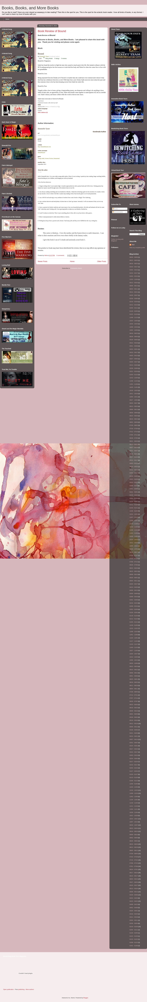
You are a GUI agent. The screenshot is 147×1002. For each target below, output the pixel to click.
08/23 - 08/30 (134, 260)
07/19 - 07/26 (134, 428)
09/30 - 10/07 (134, 825)
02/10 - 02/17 (134, 273)
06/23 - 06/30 (134, 704)
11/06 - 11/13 (134, 317)
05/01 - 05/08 (134, 346)
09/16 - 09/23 (134, 831)
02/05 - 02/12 (134, 308)
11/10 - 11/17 (134, 644)
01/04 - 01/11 (134, 508)
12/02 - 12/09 (134, 796)
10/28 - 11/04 (134, 812)
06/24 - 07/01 (134, 869)
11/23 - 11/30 (134, 524)
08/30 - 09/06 (134, 257)
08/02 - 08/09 (134, 422)
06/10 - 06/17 (134, 876)
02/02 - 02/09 (134, 609)
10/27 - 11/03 (134, 650)
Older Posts (101, 261)
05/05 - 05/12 (134, 727)
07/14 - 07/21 (134, 695)
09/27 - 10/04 (134, 400)
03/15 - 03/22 (134, 482)
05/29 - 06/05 (134, 339)
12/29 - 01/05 (134, 625)
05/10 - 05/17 (134, 460)
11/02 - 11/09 (134, 533)
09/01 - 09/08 (134, 676)
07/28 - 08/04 (134, 692)
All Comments (118, 212)
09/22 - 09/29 (134, 666)
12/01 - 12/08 (134, 634)
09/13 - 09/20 (134, 406)
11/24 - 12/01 (134, 638)
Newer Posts (42, 261)
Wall (45, 255)
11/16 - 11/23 (134, 527)
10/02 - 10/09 (134, 330)
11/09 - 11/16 (134, 530)
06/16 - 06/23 (134, 707)
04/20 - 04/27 (134, 584)
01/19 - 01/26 (134, 616)
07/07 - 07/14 (134, 698)
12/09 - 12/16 (134, 793)
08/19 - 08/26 (134, 844)
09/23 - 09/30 (134, 828)
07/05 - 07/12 (134, 435)
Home (7, 19)
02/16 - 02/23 (134, 603)
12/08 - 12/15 (134, 631)
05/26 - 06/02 (134, 717)
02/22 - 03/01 (134, 492)
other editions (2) (43, 112)
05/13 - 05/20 (134, 282)
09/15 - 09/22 (134, 669)
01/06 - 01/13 (134, 780)
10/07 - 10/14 (134, 822)
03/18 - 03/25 (134, 914)
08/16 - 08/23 (134, 419)
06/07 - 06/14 (134, 447)
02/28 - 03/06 (134, 368)
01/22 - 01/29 (134, 314)
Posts (115, 209)
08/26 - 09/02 (134, 841)
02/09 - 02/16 (134, 606)
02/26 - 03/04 (134, 923)
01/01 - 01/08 (134, 945)
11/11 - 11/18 (134, 806)
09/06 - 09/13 (134, 409)
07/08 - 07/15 (134, 863)
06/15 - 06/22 (134, 571)
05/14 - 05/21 (134, 292)
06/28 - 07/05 (134, 438)
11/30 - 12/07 (134, 520)
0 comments (60, 255)
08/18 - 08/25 (134, 263)
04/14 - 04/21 (134, 736)
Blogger (85, 998)
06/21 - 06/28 (134, 441)
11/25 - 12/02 (134, 799)
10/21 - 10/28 (134, 815)
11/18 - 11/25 (134, 803)
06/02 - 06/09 (134, 714)
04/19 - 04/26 (134, 466)
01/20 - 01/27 (134, 774)
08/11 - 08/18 (134, 685)
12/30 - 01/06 (134, 784)
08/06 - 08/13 (134, 286)
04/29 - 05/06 (134, 895)
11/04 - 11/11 (134, 809)
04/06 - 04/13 (134, 590)
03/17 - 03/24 (134, 749)
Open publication (8, 989)
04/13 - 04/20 (134, 587)
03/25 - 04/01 (134, 911)
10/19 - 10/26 (134, 539)
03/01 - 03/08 (134, 489)
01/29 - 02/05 (134, 311)
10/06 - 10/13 (134, 660)
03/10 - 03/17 (134, 267)
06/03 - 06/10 (134, 879)
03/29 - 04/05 (134, 476)
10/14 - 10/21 (134, 819)
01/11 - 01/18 (134, 504)
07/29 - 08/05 (134, 853)
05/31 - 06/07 (134, 451)
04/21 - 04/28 (134, 733)
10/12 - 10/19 (134, 543)
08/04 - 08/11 (134, 689)
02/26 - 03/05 (134, 298)
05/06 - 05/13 (134, 892)
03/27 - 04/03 (134, 359)
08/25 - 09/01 (134, 679)
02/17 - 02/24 (134, 761)
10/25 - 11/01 (134, 387)
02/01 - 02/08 (134, 498)
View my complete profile (137, 247)
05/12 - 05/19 (134, 723)
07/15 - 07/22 (134, 860)
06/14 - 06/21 (134, 444)
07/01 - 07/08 (134, 866)
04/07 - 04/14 (134, 739)
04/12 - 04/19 (134, 470)
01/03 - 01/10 (134, 374)
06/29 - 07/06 (134, 565)
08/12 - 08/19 (134, 847)
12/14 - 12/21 (134, 514)
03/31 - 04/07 (134, 742)
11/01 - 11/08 (134, 384)
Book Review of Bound (52, 31)
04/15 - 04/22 (134, 901)
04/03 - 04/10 (134, 355)
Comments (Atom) (76, 268)
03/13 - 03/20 (134, 365)
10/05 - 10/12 (134, 546)
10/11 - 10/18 (134, 393)
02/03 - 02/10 (134, 276)
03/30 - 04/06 (134, 593)
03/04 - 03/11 (134, 920)
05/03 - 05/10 (134, 463)
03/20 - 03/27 (134, 362)
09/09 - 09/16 (134, 834)
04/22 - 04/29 (134, 898)
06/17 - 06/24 (134, 872)
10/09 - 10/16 (134, 327)
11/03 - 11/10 (134, 647)
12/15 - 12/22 (134, 628)
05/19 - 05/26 (134, 720)
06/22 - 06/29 (134, 568)
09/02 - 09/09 (134, 838)
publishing (21, 989)
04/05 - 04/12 (134, 473)
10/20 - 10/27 (134, 654)
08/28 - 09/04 (134, 336)
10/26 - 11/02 (134, 536)
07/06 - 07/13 (134, 562)
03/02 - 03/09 (134, 600)
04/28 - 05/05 (134, 730)
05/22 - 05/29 (134, 343)
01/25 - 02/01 (134, 501)
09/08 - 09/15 (134, 673)
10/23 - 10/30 (134, 320)
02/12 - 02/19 (134, 305)
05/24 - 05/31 (134, 454)
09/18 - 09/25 (134, 333)
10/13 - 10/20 (134, 657)
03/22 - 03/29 (134, 479)
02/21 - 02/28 (134, 371)
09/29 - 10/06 (134, 663)
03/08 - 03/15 (134, 485)
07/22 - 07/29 (134, 857)
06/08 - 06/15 (134, 574)
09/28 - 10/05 (134, 549)
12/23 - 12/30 (134, 279)
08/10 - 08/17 (134, 552)
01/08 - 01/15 (134, 942)
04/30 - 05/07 (134, 295)
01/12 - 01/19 (134, 619)
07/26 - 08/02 (134, 425)
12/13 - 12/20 (134, 378)
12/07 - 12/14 (134, 517)
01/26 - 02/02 (134, 612)
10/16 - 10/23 (134, 324)
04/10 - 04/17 (134, 352)
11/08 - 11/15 (134, 381)
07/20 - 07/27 (134, 555)
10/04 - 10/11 (134, 397)
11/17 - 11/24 (134, 641)
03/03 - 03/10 (134, 270)
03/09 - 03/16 (134, 596)
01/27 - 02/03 (134, 771)
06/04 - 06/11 (134, 289)
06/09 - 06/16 (134, 711)
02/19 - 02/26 (134, 301)
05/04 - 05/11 (134, 581)
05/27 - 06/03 (134, 882)
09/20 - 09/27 (134, 403)
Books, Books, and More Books (30, 8)
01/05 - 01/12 (134, 622)
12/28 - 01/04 (134, 511)
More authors (30, 989)
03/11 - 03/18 (134, 917)
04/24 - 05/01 (134, 349)
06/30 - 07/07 (134, 701)
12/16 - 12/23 (134, 790)
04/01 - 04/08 (134, 907)
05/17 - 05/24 (134, 457)
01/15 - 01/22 (134, 939)
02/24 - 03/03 (134, 758)
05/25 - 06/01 (134, 577)
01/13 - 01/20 (134, 777)
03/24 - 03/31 (134, 746)
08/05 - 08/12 (134, 850)
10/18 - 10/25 (134, 390)
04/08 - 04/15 (134, 904)
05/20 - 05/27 (134, 885)
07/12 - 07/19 (134, 431)
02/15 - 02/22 (134, 495)
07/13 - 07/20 (134, 558)
